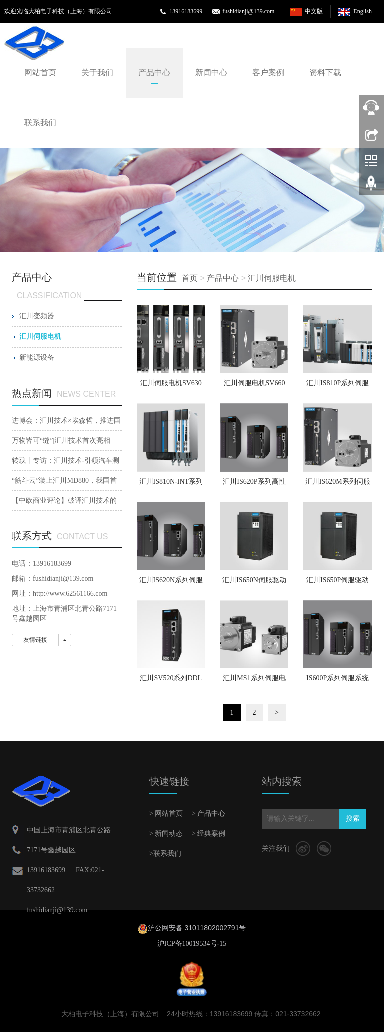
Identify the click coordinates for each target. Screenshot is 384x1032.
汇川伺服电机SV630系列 (171, 386)
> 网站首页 (166, 813)
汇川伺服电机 (272, 278)
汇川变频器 (37, 316)
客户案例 (268, 72)
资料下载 (326, 72)
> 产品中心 (209, 813)
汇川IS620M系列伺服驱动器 (338, 485)
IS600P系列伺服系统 (337, 678)
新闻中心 (212, 72)
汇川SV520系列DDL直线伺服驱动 (171, 681)
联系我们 (40, 122)
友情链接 (36, 639)
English (363, 11)
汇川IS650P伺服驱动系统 (337, 583)
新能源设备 (37, 357)
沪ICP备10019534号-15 (192, 943)
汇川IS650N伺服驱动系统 (254, 583)
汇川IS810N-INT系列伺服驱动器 (172, 485)
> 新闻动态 (166, 833)
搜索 (353, 818)
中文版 (314, 11)
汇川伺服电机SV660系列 (255, 386)
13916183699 (186, 11)
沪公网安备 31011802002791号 (197, 928)
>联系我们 (166, 853)
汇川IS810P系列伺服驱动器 (337, 386)
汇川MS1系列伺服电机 (254, 681)
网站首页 (40, 72)
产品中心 (154, 72)
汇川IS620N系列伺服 (172, 580)
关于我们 (98, 72)
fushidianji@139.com (248, 11)
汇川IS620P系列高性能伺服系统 (254, 485)
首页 (190, 278)
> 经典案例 (209, 833)
